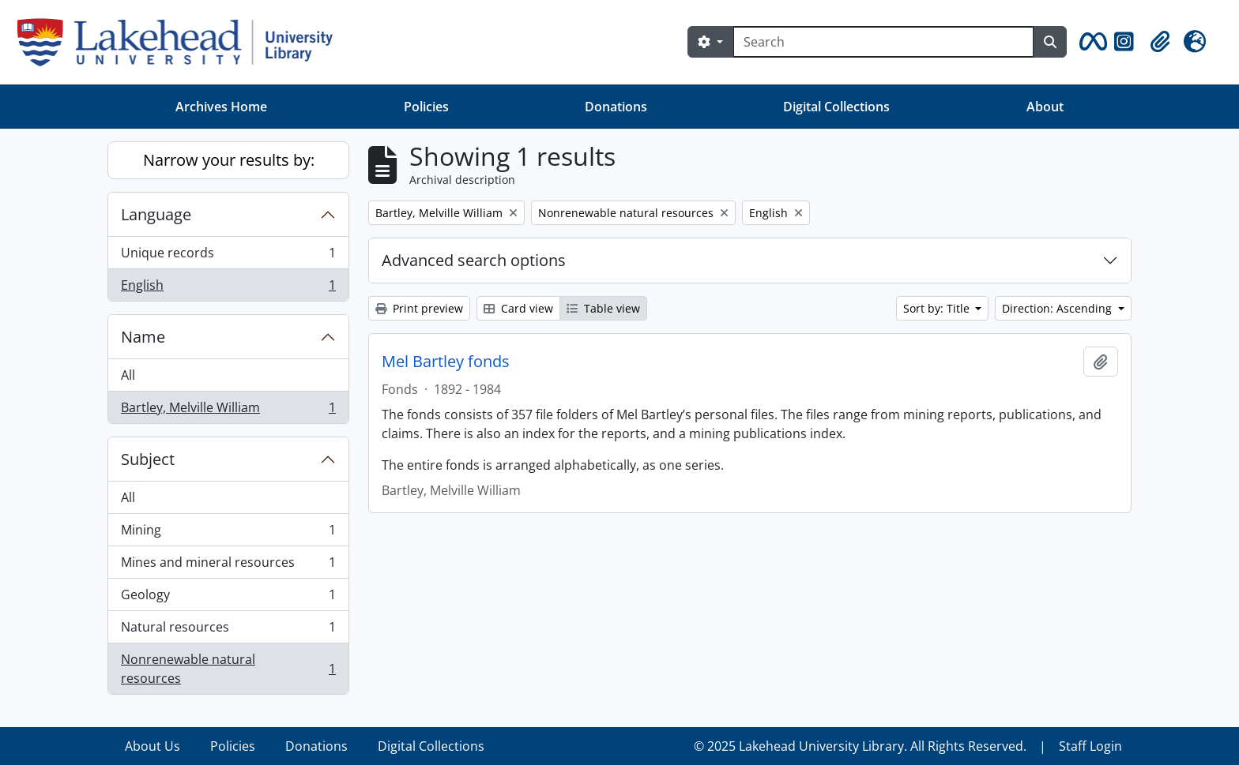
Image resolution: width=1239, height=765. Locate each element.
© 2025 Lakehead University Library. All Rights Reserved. (860, 746)
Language (156, 214)
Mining (228, 533)
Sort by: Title (938, 308)
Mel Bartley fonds (446, 361)
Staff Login (1090, 746)
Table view (603, 308)
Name (143, 336)
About (1045, 106)
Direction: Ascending (1058, 308)
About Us (152, 746)
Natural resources (228, 630)
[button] (1090, 41)
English (228, 288)
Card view (518, 308)
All (128, 375)
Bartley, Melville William (228, 410)
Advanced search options (474, 260)
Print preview (419, 308)
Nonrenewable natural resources (228, 669)
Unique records (228, 256)
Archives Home (221, 106)
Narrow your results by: (228, 160)
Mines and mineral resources (228, 566)
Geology (228, 598)
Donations (616, 106)
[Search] (883, 42)
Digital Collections (836, 106)
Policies (426, 106)
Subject (148, 459)
